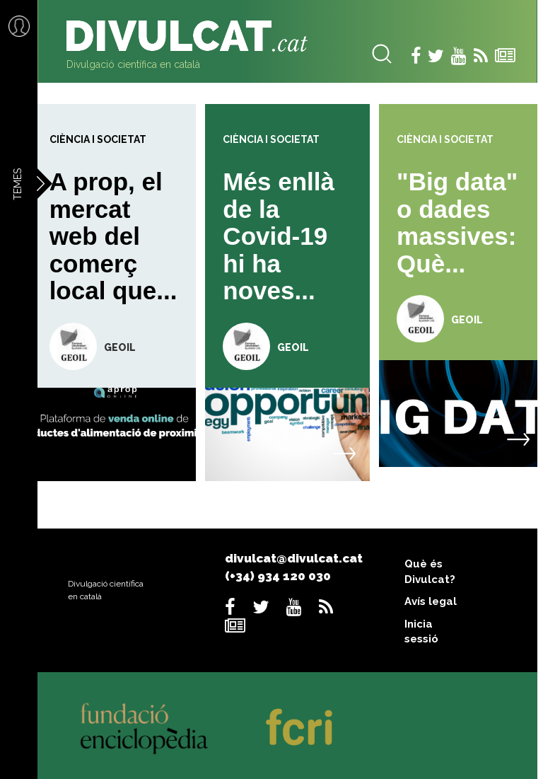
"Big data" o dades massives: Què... (457, 222)
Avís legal (430, 601)
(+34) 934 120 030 (278, 576)
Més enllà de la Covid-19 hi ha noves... (278, 236)
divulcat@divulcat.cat (294, 558)
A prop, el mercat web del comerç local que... (113, 236)
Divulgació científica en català (133, 64)
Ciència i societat (97, 139)
